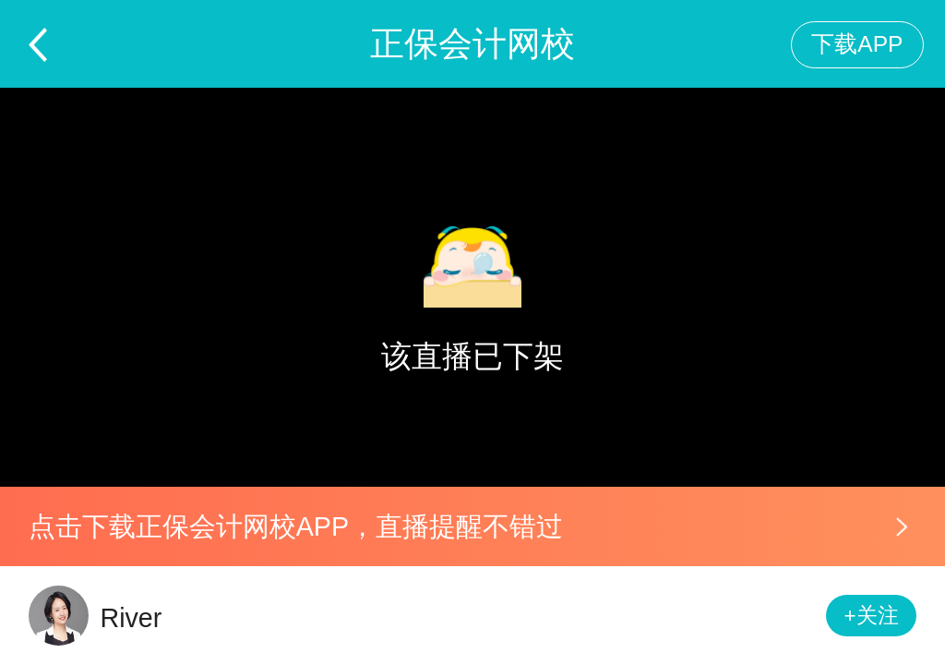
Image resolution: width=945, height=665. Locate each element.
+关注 (871, 615)
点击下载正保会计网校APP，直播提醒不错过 (296, 526)
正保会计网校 (472, 44)
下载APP (857, 43)
